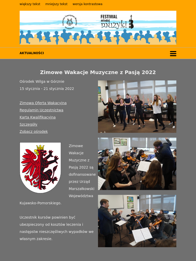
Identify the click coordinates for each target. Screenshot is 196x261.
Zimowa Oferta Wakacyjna (43, 103)
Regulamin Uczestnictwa (41, 110)
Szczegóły (29, 124)
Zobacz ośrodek (34, 131)
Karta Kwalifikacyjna (38, 117)
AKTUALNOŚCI (32, 53)
